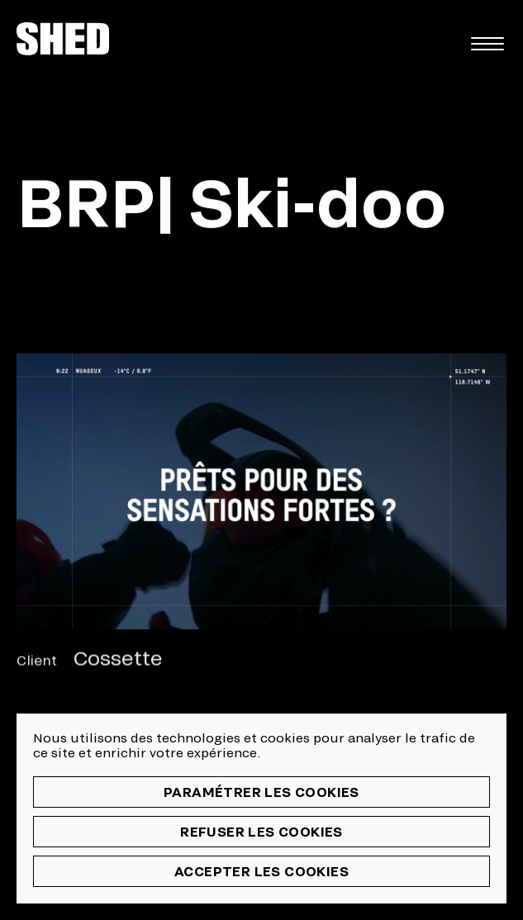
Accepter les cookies (261, 871)
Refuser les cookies (261, 831)
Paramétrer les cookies (261, 791)
